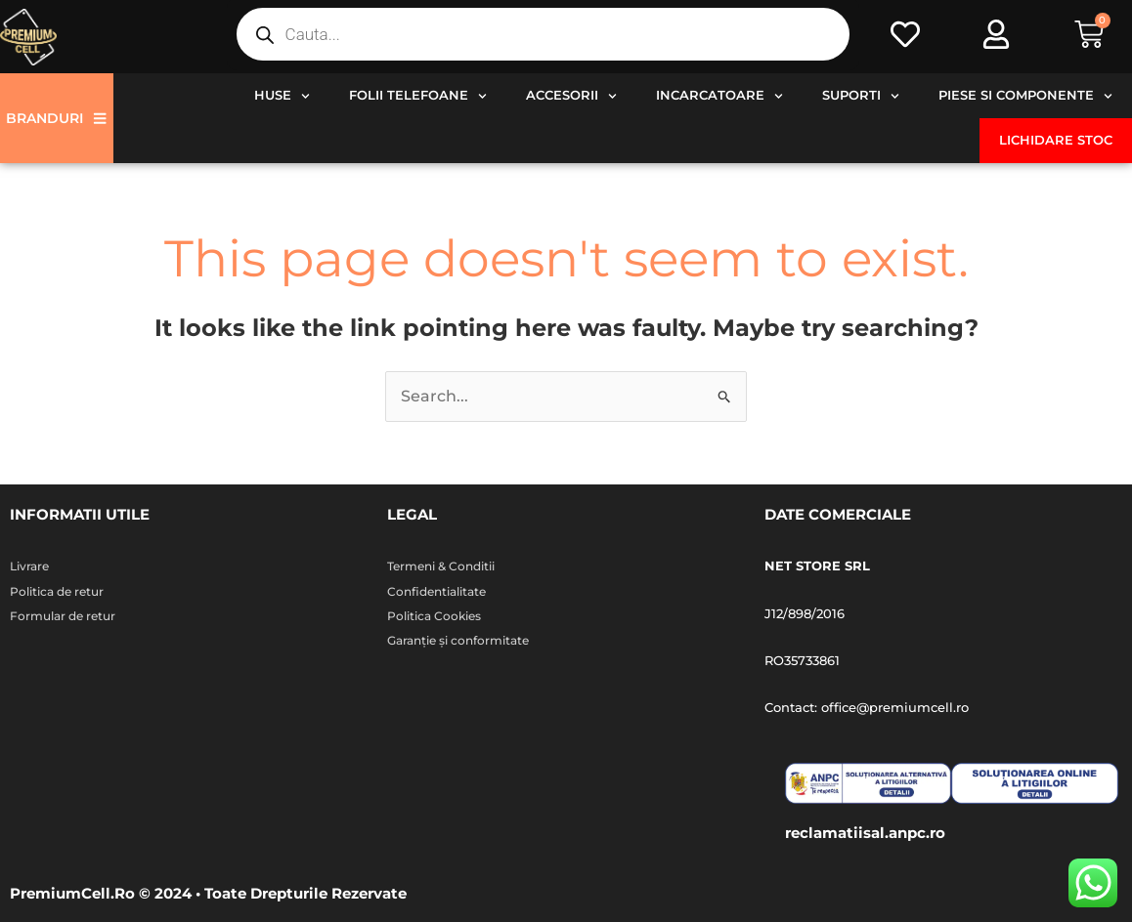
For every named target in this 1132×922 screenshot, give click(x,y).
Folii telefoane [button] (418, 96)
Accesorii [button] (571, 96)
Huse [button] (282, 96)
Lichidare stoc (1055, 140)
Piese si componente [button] (1025, 96)
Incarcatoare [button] (719, 96)
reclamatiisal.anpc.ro (865, 832)
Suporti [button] (860, 96)
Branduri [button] (56, 118)
